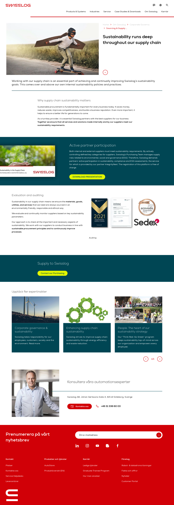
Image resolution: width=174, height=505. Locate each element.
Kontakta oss (12, 470)
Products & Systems (76, 11)
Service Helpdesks (14, 476)
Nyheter (125, 476)
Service (107, 11)
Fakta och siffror (130, 470)
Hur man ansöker (91, 476)
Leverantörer (12, 481)
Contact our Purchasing (52, 273)
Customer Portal (130, 481)
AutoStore (49, 465)
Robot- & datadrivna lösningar (137, 465)
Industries (94, 11)
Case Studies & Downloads (128, 11)
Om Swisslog (151, 11)
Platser (9, 465)
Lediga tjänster (90, 465)
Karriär (164, 11)
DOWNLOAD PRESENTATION (87, 176)
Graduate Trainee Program (96, 470)
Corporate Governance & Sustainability (138, 24)
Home (106, 24)
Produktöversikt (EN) (54, 470)
